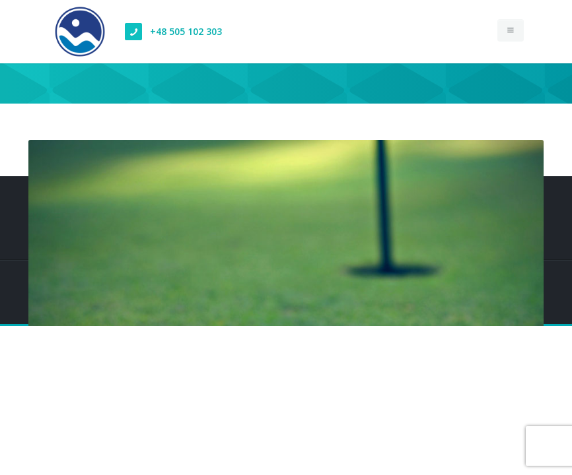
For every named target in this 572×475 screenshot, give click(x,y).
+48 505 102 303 (186, 31)
